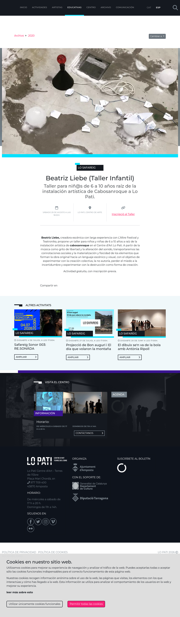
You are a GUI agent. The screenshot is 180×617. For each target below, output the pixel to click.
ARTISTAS (57, 7)
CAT (149, 7)
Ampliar (26, 356)
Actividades (39, 7)
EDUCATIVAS (74, 7)
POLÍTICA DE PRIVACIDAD (19, 552)
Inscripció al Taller (123, 214)
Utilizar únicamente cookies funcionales (34, 604)
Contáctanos (89, 433)
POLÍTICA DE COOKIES (53, 552)
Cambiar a (156, 36)
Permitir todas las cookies (86, 604)
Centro (91, 7)
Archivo (106, 7)
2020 (31, 35)
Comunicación (125, 7)
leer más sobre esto (19, 592)
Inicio (23, 7)
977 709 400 (36, 482)
